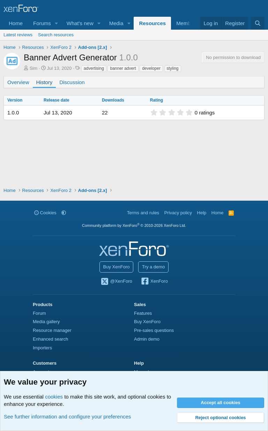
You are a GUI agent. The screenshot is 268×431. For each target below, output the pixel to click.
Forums (42, 23)
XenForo (154, 281)
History (44, 82)
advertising (94, 68)
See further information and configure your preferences (67, 416)
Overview (18, 82)
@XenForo (116, 281)
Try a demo (153, 266)
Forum (39, 313)
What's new (80, 23)
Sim (33, 68)
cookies (54, 397)
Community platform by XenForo (134, 225)
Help (202, 212)
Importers (42, 347)
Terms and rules (143, 212)
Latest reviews (17, 34)
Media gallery (46, 321)
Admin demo (146, 339)
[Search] (258, 23)
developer (151, 68)
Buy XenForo (116, 266)
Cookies (45, 212)
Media (116, 23)
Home (16, 23)
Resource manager (52, 330)
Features (143, 313)
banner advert (123, 68)
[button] (56, 23)
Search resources (56, 34)
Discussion (72, 82)
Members (187, 23)
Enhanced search (50, 339)
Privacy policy (178, 212)
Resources (152, 23)
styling (173, 68)
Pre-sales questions (154, 330)
